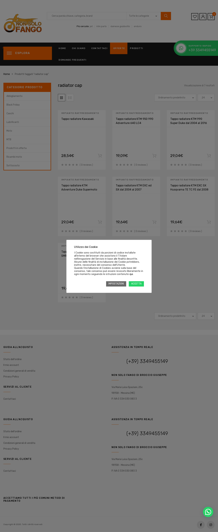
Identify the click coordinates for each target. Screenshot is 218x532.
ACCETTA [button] (136, 283)
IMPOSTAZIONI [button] (116, 283)
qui (131, 274)
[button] (208, 512)
